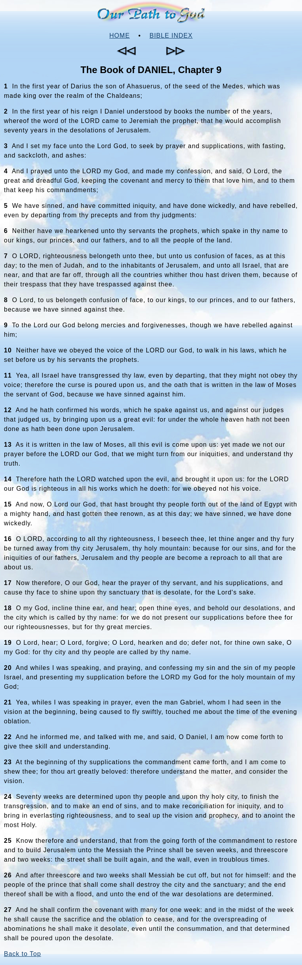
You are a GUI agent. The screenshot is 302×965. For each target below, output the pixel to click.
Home (119, 35)
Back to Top (22, 953)
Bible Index (171, 35)
